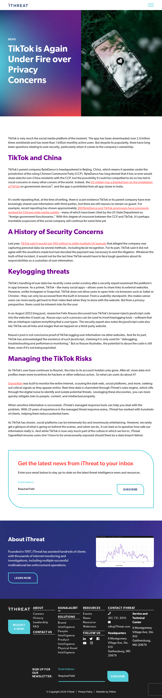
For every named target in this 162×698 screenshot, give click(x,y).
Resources (91, 608)
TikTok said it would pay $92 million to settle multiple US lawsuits (63, 243)
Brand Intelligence (66, 625)
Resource (89, 622)
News (87, 618)
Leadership (40, 622)
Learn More (22, 578)
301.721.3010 (117, 618)
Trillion (112, 692)
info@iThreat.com (119, 626)
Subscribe (130, 489)
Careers (38, 614)
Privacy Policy (85, 692)
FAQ (36, 626)
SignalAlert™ (68, 610)
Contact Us (42, 632)
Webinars (89, 626)
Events (87, 614)
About (38, 608)
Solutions (66, 617)
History (38, 618)
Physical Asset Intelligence (68, 650)
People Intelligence (66, 633)
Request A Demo (19, 626)
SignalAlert (15, 383)
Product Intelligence (66, 642)
